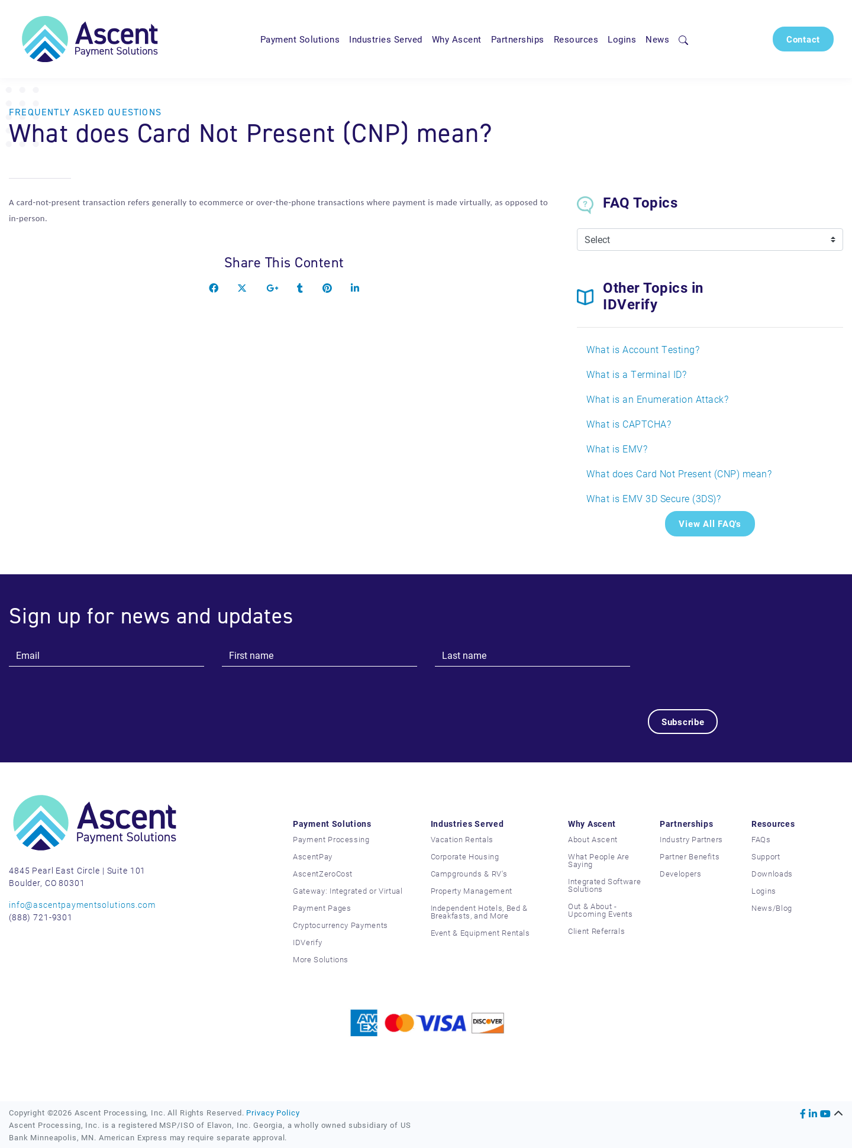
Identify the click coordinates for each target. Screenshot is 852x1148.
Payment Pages (322, 908)
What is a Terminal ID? (636, 374)
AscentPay (313, 856)
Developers (681, 873)
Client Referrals (596, 931)
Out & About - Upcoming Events (600, 910)
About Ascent (593, 839)
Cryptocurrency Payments (340, 925)
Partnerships (517, 39)
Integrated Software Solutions (604, 885)
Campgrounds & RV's (469, 873)
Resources (576, 39)
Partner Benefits (689, 856)
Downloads (772, 873)
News (657, 39)
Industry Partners (691, 839)
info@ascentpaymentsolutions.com (82, 904)
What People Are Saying (599, 860)
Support (765, 856)
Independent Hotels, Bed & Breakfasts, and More (479, 912)
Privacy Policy (272, 1112)
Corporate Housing (465, 856)
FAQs (761, 839)
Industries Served (385, 39)
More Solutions (320, 959)
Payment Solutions (300, 39)
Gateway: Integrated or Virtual (348, 890)
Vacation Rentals (462, 839)
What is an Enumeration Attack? (657, 399)
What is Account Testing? (642, 349)
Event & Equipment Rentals (480, 932)
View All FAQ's (710, 523)
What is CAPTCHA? (628, 424)
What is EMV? (616, 448)
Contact (803, 39)
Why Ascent (457, 39)
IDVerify (307, 942)
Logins (622, 39)
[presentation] (738, 667)
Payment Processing (331, 839)
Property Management (471, 890)
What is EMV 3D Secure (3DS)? (653, 498)
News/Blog (771, 908)
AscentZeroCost (323, 873)
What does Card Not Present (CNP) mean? (679, 473)
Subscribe (683, 721)
